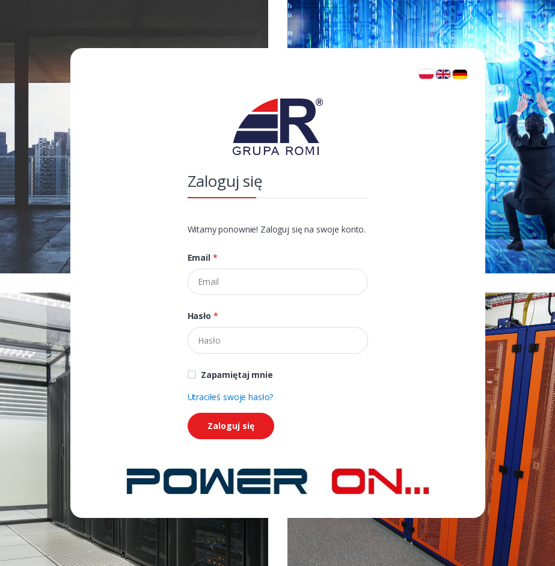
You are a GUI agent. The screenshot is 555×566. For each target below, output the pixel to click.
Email (203, 257)
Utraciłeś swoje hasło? (231, 397)
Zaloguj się (230, 425)
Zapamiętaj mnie (237, 374)
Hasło (203, 315)
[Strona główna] (277, 480)
